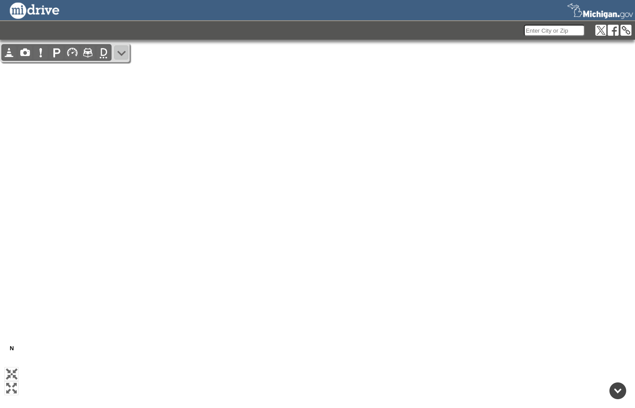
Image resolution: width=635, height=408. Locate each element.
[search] (554, 30)
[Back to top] (617, 390)
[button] (11, 374)
